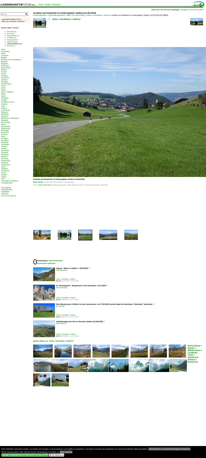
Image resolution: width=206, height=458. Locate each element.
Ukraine (4, 175)
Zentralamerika (7, 183)
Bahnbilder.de (11, 31)
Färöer (3, 74)
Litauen (4, 108)
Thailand (4, 169)
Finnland (4, 76)
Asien (3, 54)
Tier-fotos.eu (11, 46)
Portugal (4, 138)
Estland (4, 70)
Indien (3, 86)
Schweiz (4, 146)
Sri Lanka (4, 159)
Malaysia (4, 112)
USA (3, 179)
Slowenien (5, 155)
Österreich (5, 132)
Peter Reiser (38, 182)
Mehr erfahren (66, 452)
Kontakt (48, 4)
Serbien (4, 149)
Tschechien (5, 171)
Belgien (4, 58)
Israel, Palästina (7, 92)
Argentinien (5, 52)
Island (3, 90)
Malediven (5, 114)
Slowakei (4, 153)
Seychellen (5, 151)
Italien (89, 15)
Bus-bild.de (10, 33)
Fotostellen (5, 192)
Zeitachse (4, 194)
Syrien (3, 167)
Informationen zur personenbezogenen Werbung (169, 449)
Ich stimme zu (56, 455)
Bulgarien (4, 64)
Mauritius (4, 116)
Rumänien (5, 140)
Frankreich (5, 78)
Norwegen (5, 130)
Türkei (3, 173)
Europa (4, 72)
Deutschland (6, 68)
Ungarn (4, 177)
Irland (3, 88)
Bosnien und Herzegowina (11, 60)
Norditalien (97, 15)
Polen (3, 136)
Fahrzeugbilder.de (13, 36)
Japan (3, 96)
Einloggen (184, 10)
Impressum (56, 4)
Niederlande (5, 128)
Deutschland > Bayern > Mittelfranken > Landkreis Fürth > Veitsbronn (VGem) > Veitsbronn (194, 354)
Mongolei (4, 120)
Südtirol (107, 15)
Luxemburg (5, 110)
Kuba (3, 106)
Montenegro (5, 122)
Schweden (5, 144)
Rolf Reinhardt (61, 270)
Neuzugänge (6, 188)
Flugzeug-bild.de (12, 40)
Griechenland (6, 84)
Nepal (3, 124)
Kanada (4, 100)
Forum (40, 4)
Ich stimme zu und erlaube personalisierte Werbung (25, 455)
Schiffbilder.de (11, 38)
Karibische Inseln (7, 102)
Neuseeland (5, 126)
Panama (4, 134)
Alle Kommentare (56, 261)
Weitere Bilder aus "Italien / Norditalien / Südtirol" (53, 341)
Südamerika (5, 161)
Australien (5, 56)
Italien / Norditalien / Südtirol (66, 19)
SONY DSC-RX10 (45, 185)
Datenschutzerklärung (8, 196)
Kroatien (4, 104)
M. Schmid (60, 306)
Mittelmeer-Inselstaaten (10, 118)
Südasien (4, 163)
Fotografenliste (6, 190)
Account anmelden (196, 10)
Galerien (4, 80)
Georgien (4, 82)
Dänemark (5, 66)
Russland (4, 142)
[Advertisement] (85, 34)
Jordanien (5, 98)
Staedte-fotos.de (12, 42)
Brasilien (4, 62)
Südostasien (6, 165)
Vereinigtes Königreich (9, 181)
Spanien (4, 157)
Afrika (3, 49)
